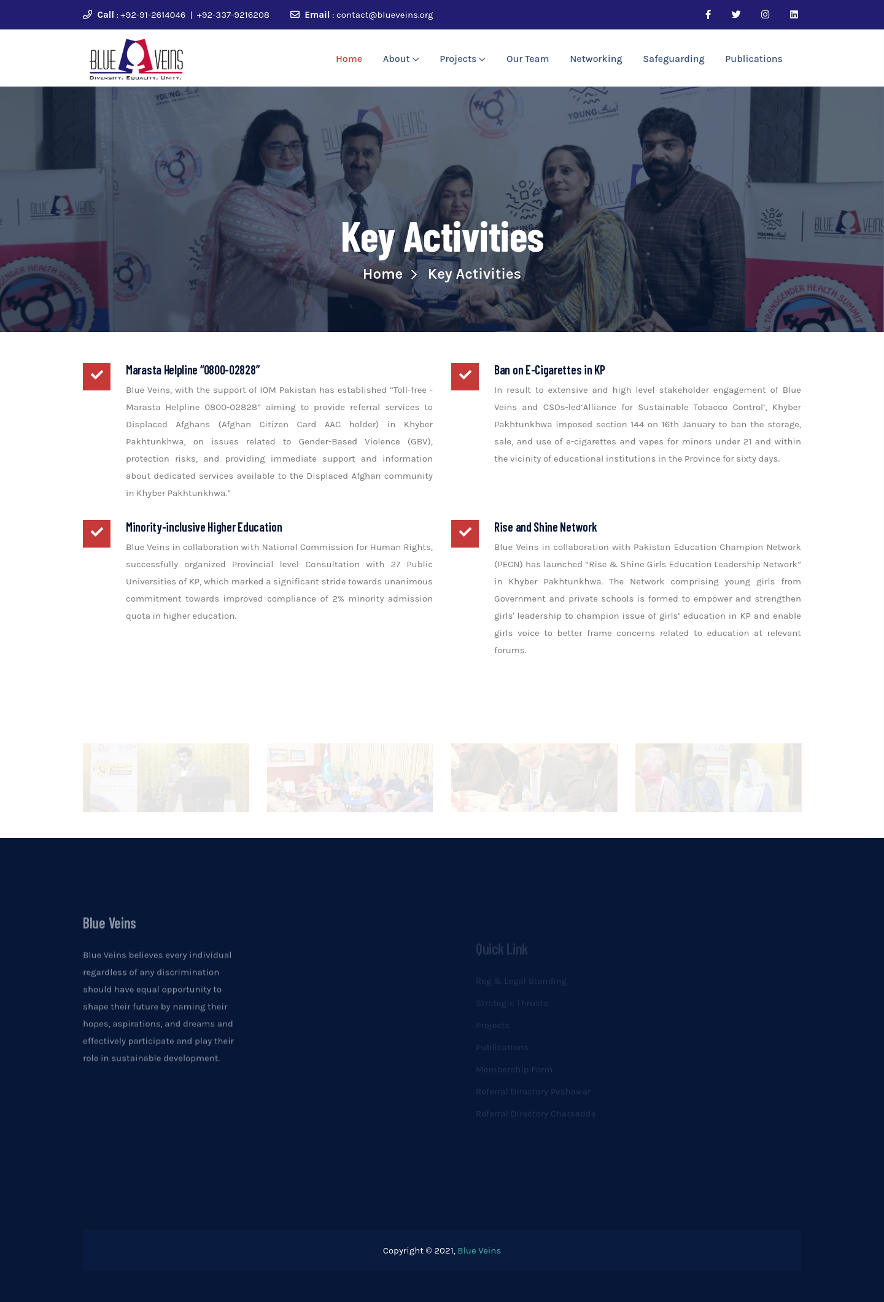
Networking (596, 58)
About (401, 58)
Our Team (527, 58)
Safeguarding (673, 58)
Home (349, 58)
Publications (754, 58)
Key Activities (474, 273)
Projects (463, 58)
